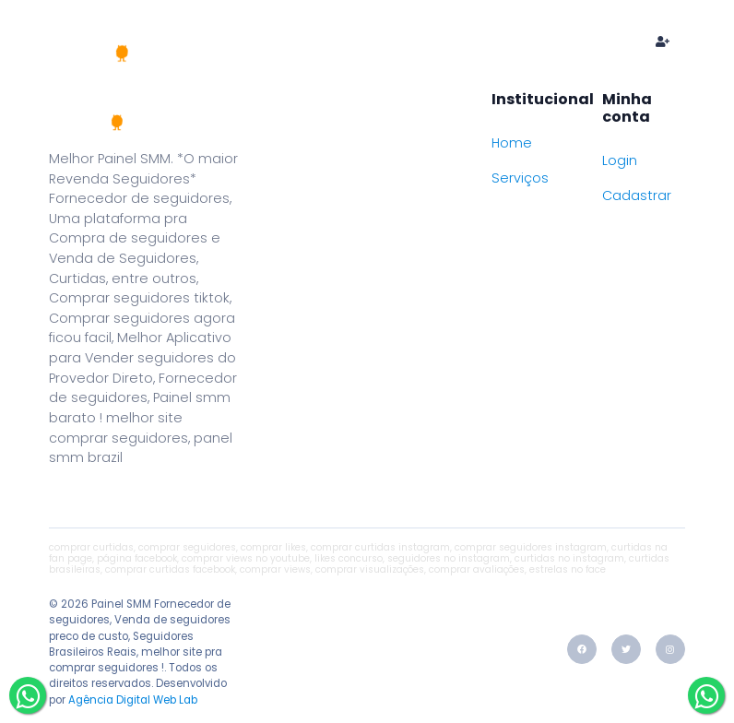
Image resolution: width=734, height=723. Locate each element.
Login (619, 160)
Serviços (520, 178)
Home (251, 40)
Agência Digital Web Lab (132, 700)
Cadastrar (636, 195)
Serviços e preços (377, 40)
